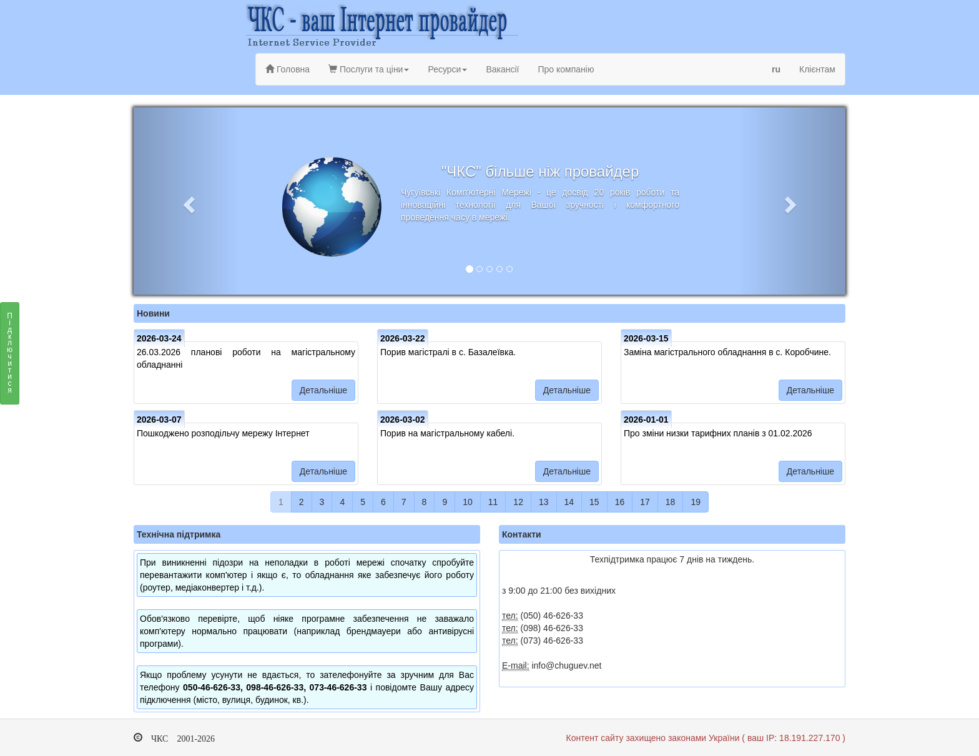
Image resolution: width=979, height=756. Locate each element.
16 (620, 502)
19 (696, 502)
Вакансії (502, 69)
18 (671, 502)
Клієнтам (817, 69)
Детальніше (323, 390)
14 (569, 502)
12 (518, 502)
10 (468, 502)
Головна (287, 69)
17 (645, 502)
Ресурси (447, 69)
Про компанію (566, 69)
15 (594, 502)
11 (493, 502)
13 (544, 502)
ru (776, 69)
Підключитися (9, 356)
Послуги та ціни (368, 69)
